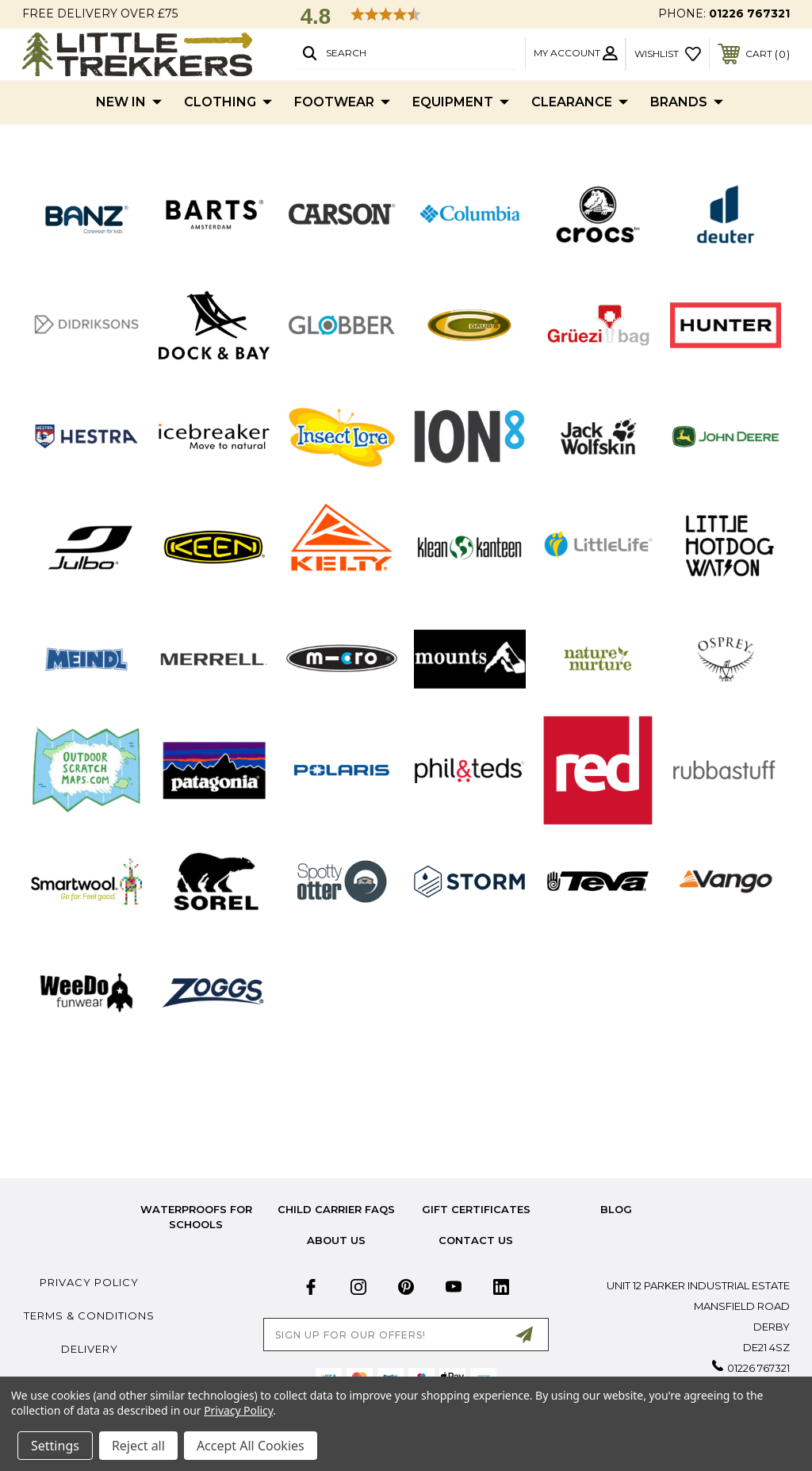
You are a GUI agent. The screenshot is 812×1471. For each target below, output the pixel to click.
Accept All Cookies (250, 1445)
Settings (55, 1445)
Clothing (228, 102)
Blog (616, 1209)
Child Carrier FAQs (336, 1209)
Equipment (460, 102)
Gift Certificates (476, 1209)
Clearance (579, 102)
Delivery (89, 1348)
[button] (86, 213)
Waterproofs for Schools (196, 1216)
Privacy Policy (89, 1282)
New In (129, 102)
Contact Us (476, 1240)
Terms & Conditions (89, 1315)
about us (336, 1240)
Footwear (342, 102)
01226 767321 (749, 13)
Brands (686, 102)
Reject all (138, 1445)
